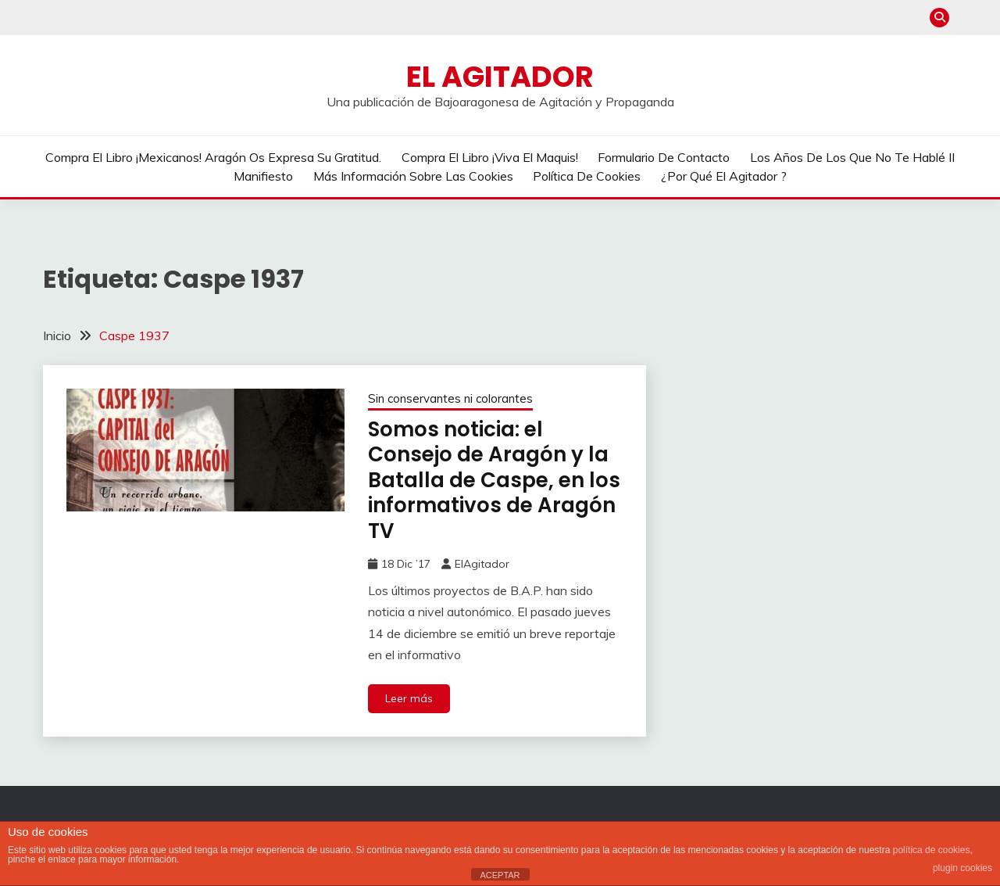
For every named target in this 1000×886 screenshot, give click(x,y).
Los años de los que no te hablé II (852, 157)
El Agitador (500, 76)
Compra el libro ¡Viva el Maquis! (490, 157)
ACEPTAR (500, 875)
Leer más (409, 698)
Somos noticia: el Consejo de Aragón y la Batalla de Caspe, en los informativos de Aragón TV (494, 480)
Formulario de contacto (664, 157)
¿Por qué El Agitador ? (724, 176)
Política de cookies (587, 176)
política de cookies (931, 850)
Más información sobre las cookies (413, 176)
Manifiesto (263, 176)
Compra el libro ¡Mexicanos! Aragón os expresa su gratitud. (213, 157)
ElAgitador (482, 564)
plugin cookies (962, 868)
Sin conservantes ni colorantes (450, 398)
